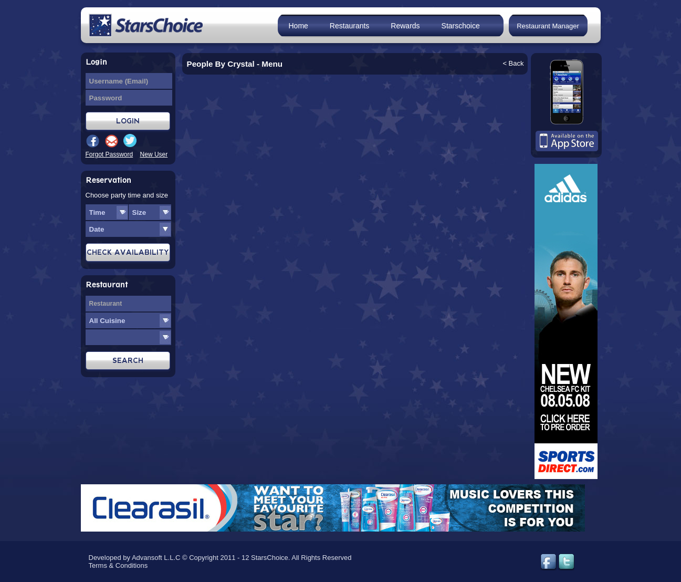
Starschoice (461, 26)
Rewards (405, 26)
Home (298, 26)
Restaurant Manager (548, 26)
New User (154, 154)
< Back (512, 63)
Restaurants (349, 26)
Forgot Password (109, 154)
